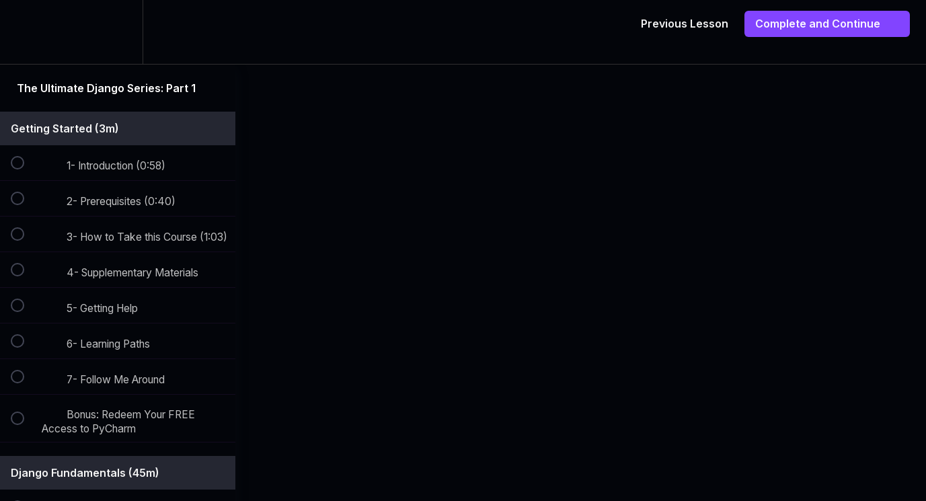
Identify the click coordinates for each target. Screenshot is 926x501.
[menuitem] (118, 32)
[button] (25, 32)
